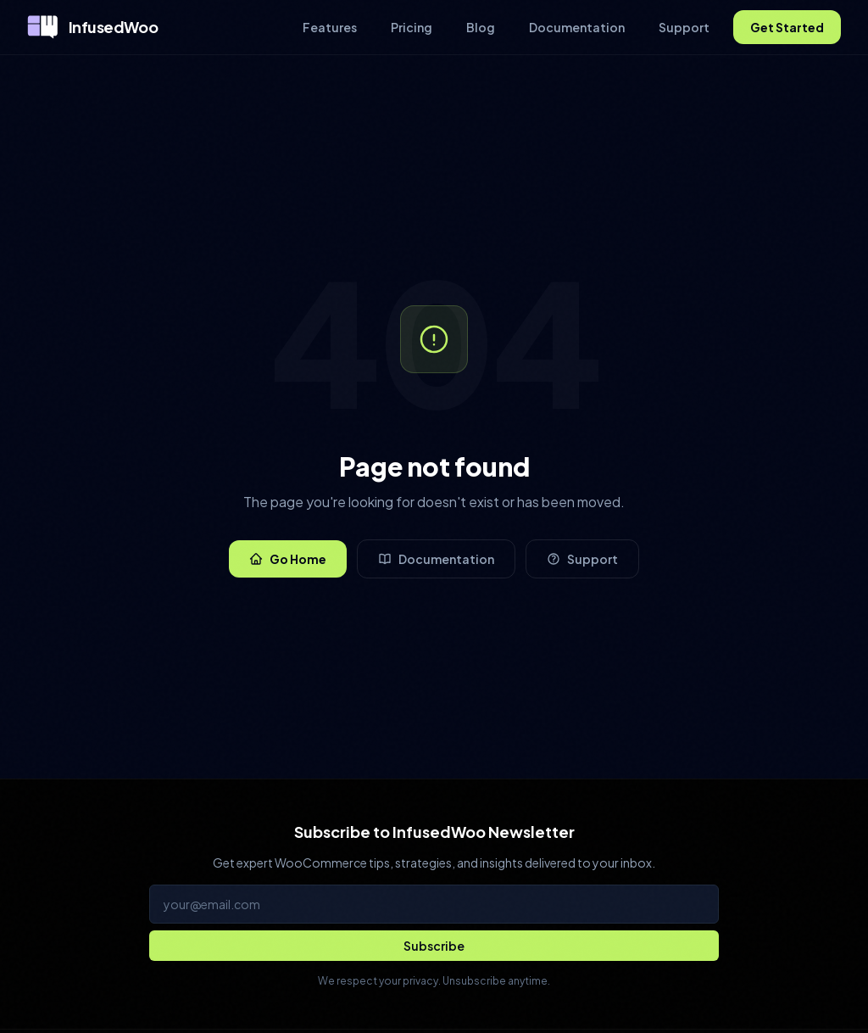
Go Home (287, 559)
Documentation (577, 27)
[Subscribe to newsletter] (434, 945)
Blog (480, 27)
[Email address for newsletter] (434, 904)
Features (330, 27)
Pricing (411, 27)
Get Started (787, 27)
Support (684, 27)
